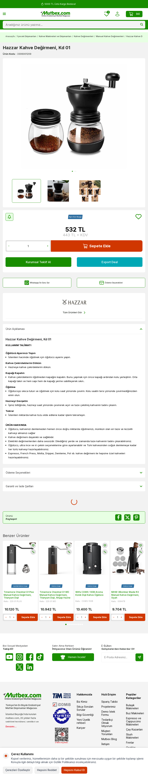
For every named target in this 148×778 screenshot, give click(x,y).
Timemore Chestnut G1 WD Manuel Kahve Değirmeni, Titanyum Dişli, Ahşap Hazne (55, 595)
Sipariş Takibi (109, 701)
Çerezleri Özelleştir (17, 770)
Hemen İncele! (73, 657)
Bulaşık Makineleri (132, 707)
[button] (72, 171)
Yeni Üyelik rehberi (83, 721)
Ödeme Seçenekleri (111, 282)
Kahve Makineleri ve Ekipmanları (55, 36)
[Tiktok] (39, 657)
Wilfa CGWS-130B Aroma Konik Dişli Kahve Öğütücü (89, 593)
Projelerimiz (108, 706)
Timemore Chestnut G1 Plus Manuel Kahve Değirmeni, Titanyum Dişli (19, 595)
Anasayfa (10, 36)
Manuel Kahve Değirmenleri (110, 36)
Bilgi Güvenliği (85, 714)
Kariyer (81, 727)
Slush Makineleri (132, 736)
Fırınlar (130, 742)
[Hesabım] (117, 14)
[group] (74, 116)
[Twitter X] (19, 667)
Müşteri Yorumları (106, 732)
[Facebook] (29, 657)
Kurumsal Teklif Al (38, 262)
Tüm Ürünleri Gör (74, 312)
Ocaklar (130, 747)
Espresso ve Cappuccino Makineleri (133, 721)
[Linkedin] (29, 667)
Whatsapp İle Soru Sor (37, 282)
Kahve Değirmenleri (83, 36)
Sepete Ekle (97, 246)
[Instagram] (19, 657)
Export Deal (110, 262)
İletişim (105, 744)
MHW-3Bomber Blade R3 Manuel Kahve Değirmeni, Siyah (125, 595)
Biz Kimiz (82, 701)
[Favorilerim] (106, 14)
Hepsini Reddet (47, 770)
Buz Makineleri (135, 713)
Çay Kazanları (134, 729)
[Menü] (4, 13)
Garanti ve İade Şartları (74, 486)
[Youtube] (9, 657)
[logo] (55, 14)
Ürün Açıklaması (74, 329)
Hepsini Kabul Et (74, 770)
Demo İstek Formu (108, 713)
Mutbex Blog (109, 739)
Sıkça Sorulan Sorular (85, 708)
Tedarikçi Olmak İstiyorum (107, 723)
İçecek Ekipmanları (26, 36)
